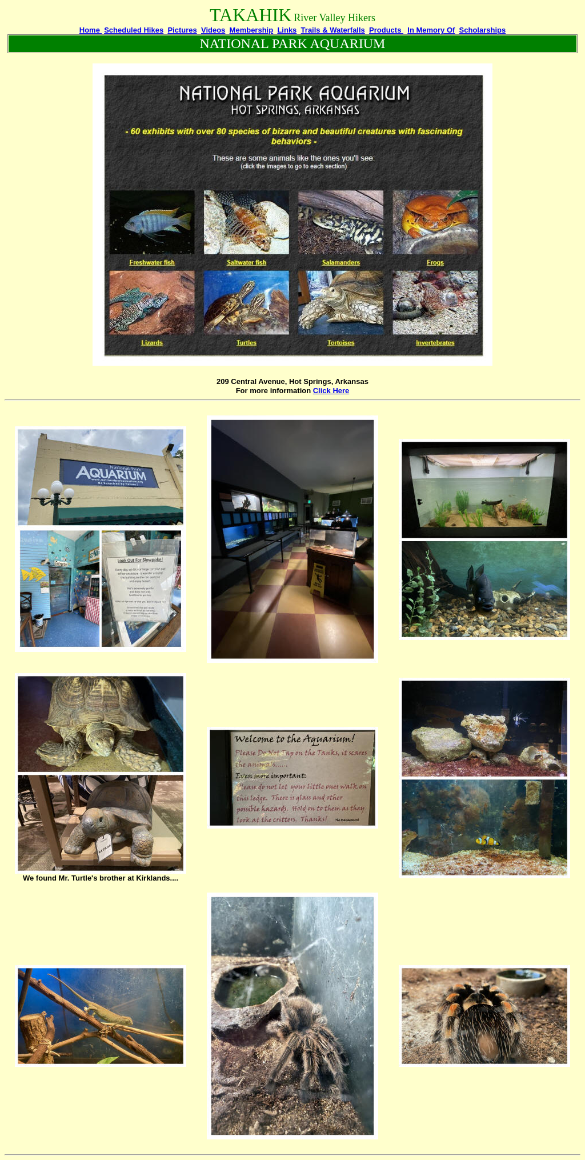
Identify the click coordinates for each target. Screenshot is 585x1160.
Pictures (182, 30)
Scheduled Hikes (133, 30)
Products (386, 30)
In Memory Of (431, 30)
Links (286, 30)
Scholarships (482, 30)
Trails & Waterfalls (333, 30)
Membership (252, 30)
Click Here (331, 390)
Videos (213, 30)
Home (90, 30)
